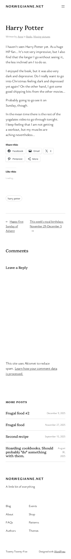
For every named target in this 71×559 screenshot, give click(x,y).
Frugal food (15, 425)
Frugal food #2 (18, 413)
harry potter (14, 198)
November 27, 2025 (55, 424)
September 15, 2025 (55, 436)
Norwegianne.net (25, 6)
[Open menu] (63, 6)
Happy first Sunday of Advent (14, 226)
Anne (20, 36)
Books (29, 36)
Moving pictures (41, 36)
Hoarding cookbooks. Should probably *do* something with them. (29, 452)
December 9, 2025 (56, 413)
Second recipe (17, 436)
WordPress (59, 551)
